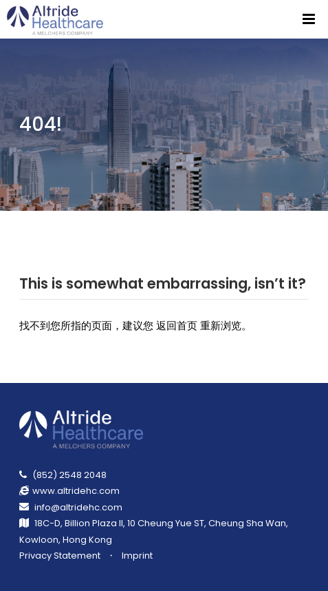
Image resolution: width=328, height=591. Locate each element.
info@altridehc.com (78, 507)
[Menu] (309, 19)
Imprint (137, 555)
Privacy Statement (59, 555)
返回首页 (176, 325)
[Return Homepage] (56, 19)
